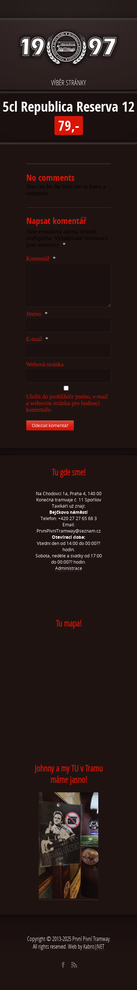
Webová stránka (45, 364)
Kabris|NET (93, 946)
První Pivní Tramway (90, 938)
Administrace (68, 568)
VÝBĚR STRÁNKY (68, 82)
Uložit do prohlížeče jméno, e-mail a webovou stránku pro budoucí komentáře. (67, 403)
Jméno (37, 314)
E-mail (37, 339)
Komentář (41, 258)
